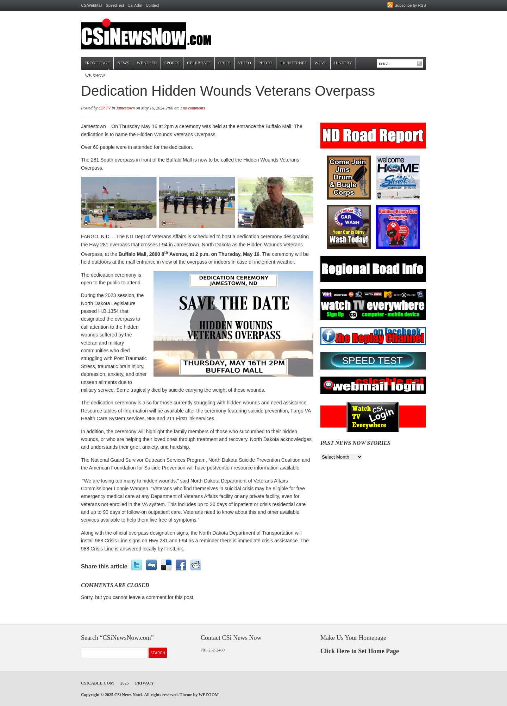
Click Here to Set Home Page (359, 651)
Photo (265, 63)
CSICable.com (97, 683)
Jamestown (125, 108)
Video (244, 63)
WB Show (94, 75)
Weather (147, 63)
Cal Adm (134, 5)
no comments (194, 108)
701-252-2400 (213, 650)
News (123, 63)
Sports (172, 63)
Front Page (97, 63)
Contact (152, 5)
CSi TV (105, 108)
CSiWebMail (91, 5)
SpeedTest (115, 5)
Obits (224, 63)
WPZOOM (209, 694)
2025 (124, 683)
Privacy (144, 683)
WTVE (320, 63)
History (343, 63)
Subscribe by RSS (410, 5)
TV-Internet (293, 63)
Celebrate (199, 63)
